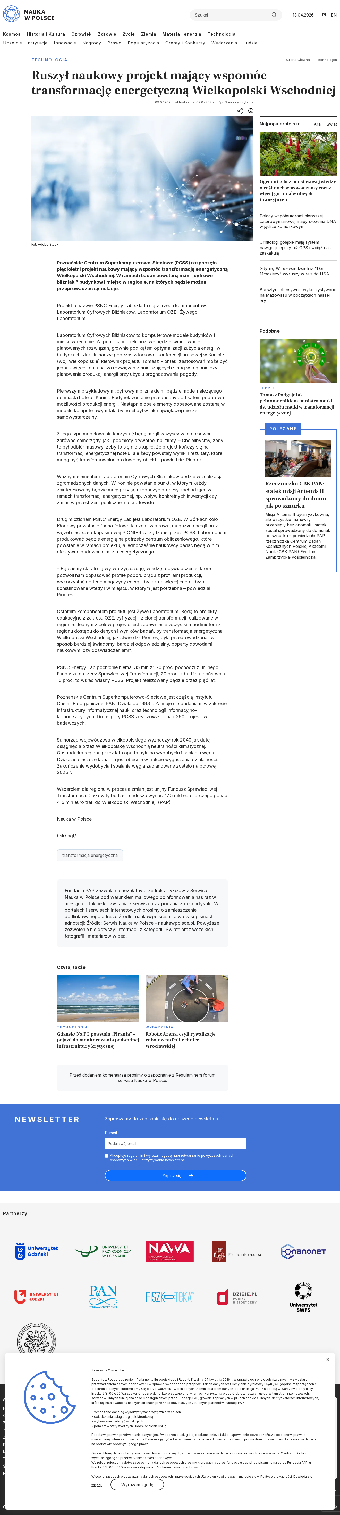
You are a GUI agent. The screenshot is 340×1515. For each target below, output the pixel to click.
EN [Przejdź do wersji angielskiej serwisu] (334, 15)
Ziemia (148, 34)
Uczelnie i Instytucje (25, 42)
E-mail (111, 1132)
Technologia (222, 34)
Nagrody (91, 42)
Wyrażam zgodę (137, 1484)
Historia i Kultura (46, 34)
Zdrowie (107, 34)
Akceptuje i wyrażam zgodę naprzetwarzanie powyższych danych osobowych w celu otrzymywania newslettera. (172, 1157)
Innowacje (65, 42)
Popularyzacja (143, 42)
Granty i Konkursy (185, 42)
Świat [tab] (332, 124)
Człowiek (81, 34)
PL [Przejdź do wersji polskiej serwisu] (324, 14)
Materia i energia (182, 34)
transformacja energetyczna (90, 855)
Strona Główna (298, 60)
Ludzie (250, 42)
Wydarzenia (224, 42)
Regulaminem (189, 1075)
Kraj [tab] (317, 124)
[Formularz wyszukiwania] (236, 15)
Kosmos (12, 34)
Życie (129, 34)
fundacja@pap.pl (239, 1462)
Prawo (114, 42)
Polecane (283, 428)
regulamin (135, 1155)
